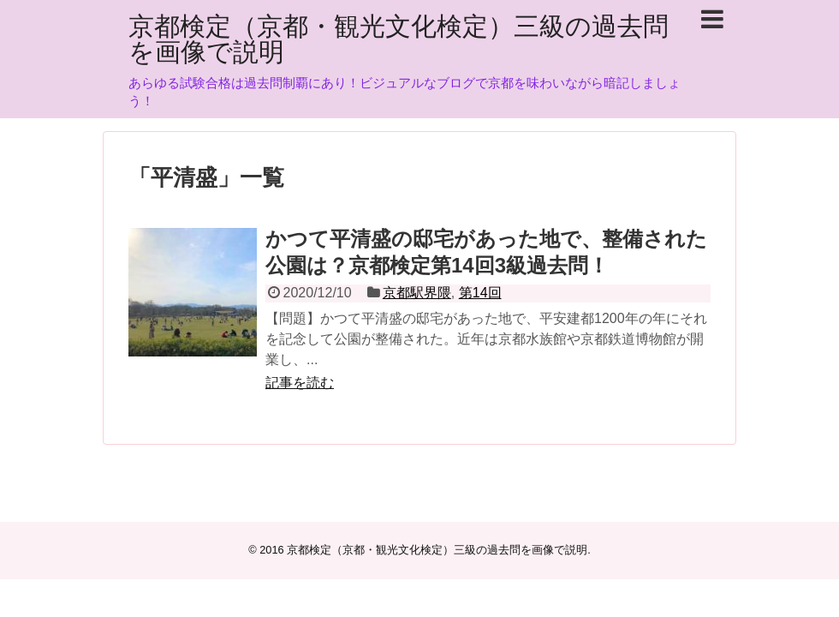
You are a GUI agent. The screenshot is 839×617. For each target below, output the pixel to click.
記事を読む (299, 382)
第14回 (480, 292)
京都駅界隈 (417, 292)
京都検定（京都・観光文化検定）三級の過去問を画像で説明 (398, 39)
